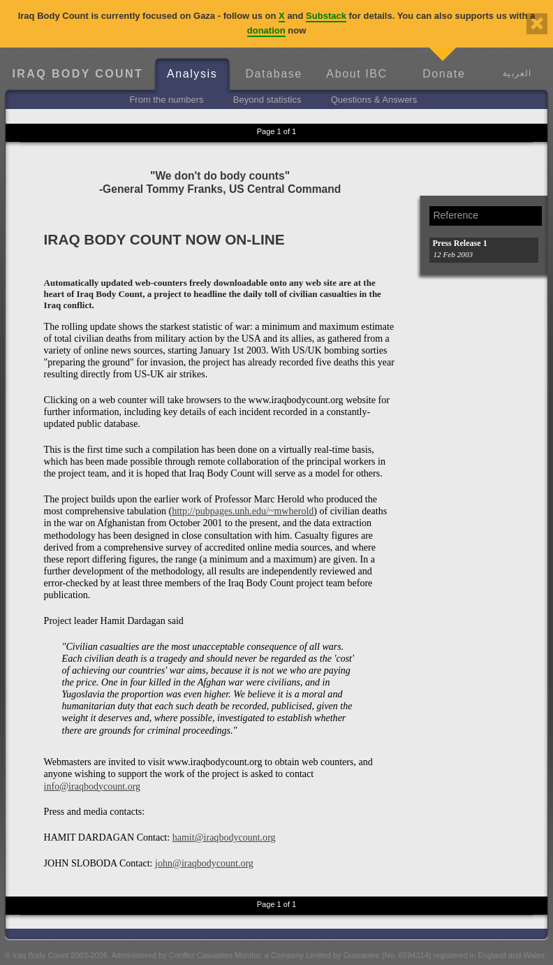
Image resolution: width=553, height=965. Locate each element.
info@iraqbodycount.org (92, 786)
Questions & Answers (374, 99)
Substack (326, 15)
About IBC (356, 74)
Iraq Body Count (77, 74)
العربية (517, 73)
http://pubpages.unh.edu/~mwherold (243, 510)
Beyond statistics (267, 99)
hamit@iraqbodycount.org (224, 837)
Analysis (192, 74)
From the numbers (166, 99)
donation (266, 30)
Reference (455, 215)
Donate (443, 74)
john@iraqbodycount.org (204, 863)
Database (273, 74)
